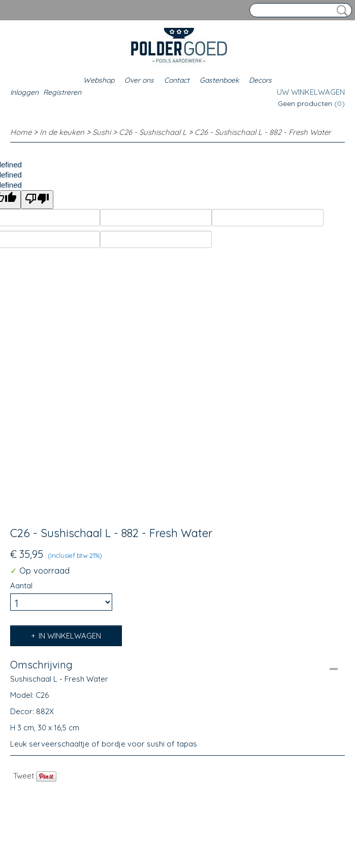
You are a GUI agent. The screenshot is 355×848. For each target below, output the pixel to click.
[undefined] (37, 199)
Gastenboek (219, 80)
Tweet (23, 776)
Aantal (21, 585)
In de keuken (62, 132)
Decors (260, 80)
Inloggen (24, 92)
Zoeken (340, 10)
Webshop (98, 80)
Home (20, 132)
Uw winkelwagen (311, 92)
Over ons (139, 80)
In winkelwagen (70, 636)
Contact (176, 80)
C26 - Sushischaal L (152, 132)
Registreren (62, 92)
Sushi (101, 132)
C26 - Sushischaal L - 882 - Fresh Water (263, 132)
